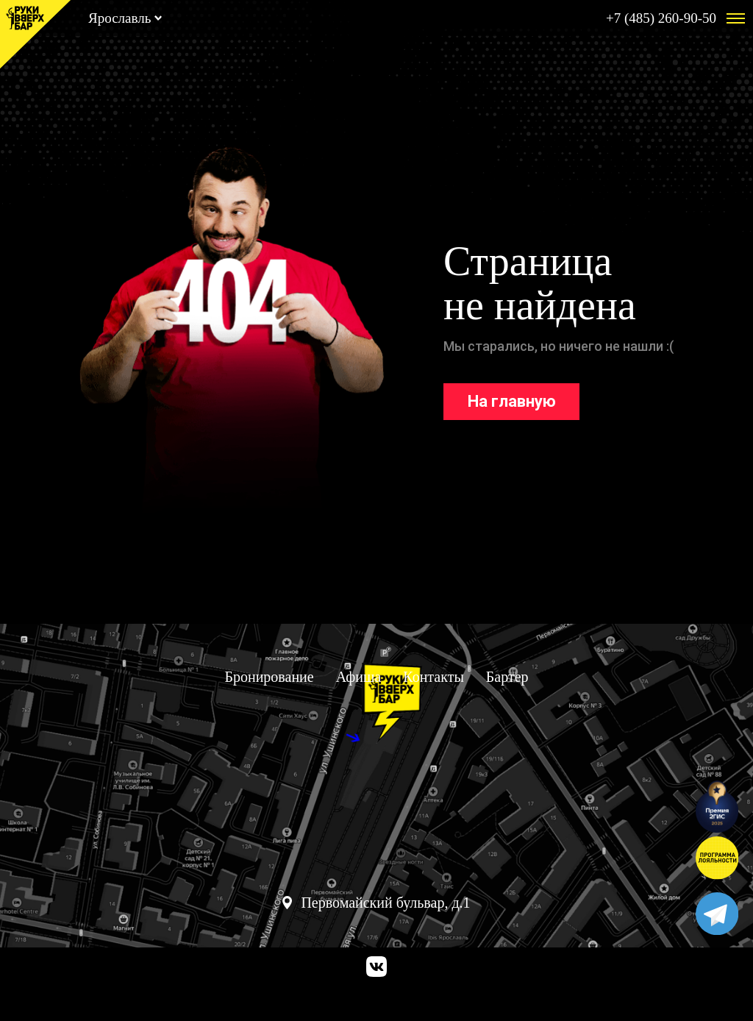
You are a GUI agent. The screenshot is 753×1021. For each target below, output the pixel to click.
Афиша (359, 677)
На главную (512, 401)
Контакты (433, 677)
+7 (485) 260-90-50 (661, 18)
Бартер (507, 677)
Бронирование (268, 677)
